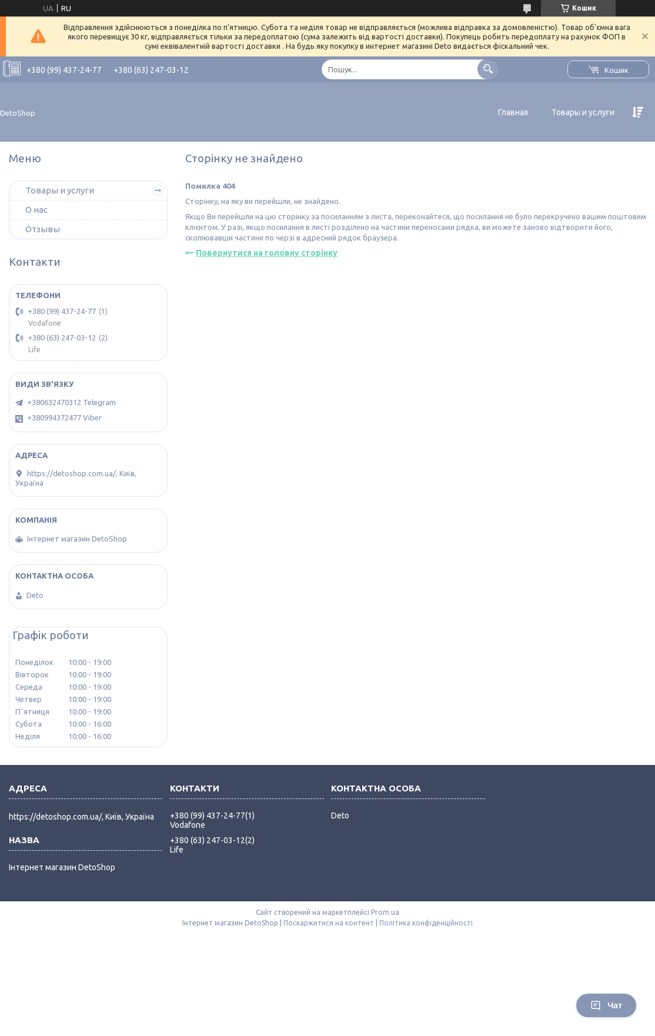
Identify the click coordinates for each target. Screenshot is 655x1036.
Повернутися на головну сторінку (266, 253)
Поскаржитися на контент (328, 923)
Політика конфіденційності (426, 923)
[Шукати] (487, 69)
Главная (513, 112)
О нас (36, 210)
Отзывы (42, 229)
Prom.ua (385, 912)
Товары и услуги (583, 112)
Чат (606, 1005)
